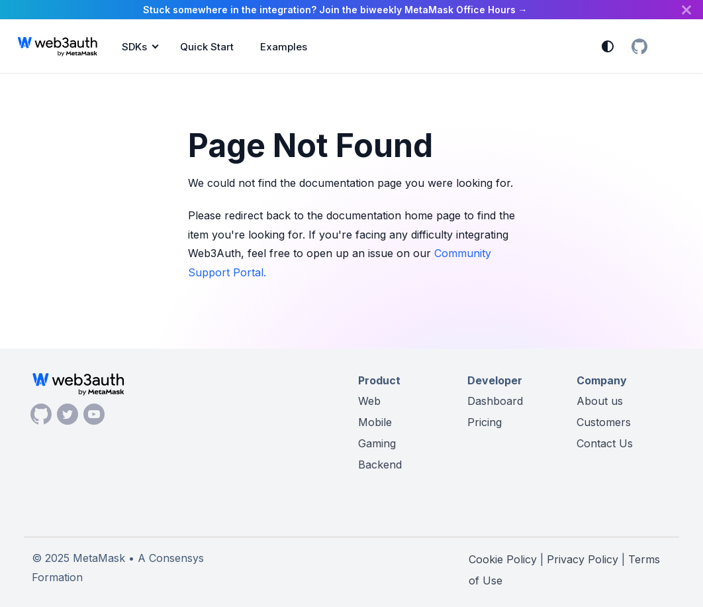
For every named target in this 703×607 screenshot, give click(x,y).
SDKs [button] (134, 46)
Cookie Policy (503, 559)
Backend (380, 464)
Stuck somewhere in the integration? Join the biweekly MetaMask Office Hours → (335, 9)
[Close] (686, 9)
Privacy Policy (582, 559)
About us (600, 401)
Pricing (484, 422)
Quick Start (207, 46)
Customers (604, 422)
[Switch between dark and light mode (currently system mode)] (607, 46)
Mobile (375, 422)
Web (369, 401)
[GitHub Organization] (639, 46)
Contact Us (605, 443)
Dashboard (495, 401)
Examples (283, 46)
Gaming (377, 443)
